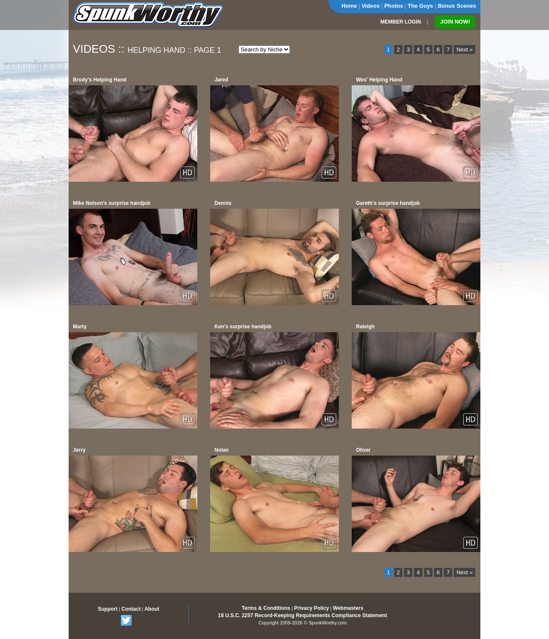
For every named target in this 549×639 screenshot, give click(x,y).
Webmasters (348, 608)
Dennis (223, 203)
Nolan (221, 450)
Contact (131, 609)
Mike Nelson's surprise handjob (111, 203)
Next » (464, 49)
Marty (80, 327)
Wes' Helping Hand (379, 80)
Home (349, 6)
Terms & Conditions (266, 608)
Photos (393, 6)
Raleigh (365, 327)
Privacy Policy (311, 608)
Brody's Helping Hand (100, 80)
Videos (371, 6)
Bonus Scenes (456, 6)
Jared (221, 80)
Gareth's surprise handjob (388, 203)
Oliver (363, 450)
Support (108, 609)
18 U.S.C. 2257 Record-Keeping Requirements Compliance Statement (302, 615)
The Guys (420, 6)
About (152, 609)
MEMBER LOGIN (400, 22)
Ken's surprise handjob (242, 327)
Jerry (79, 450)
